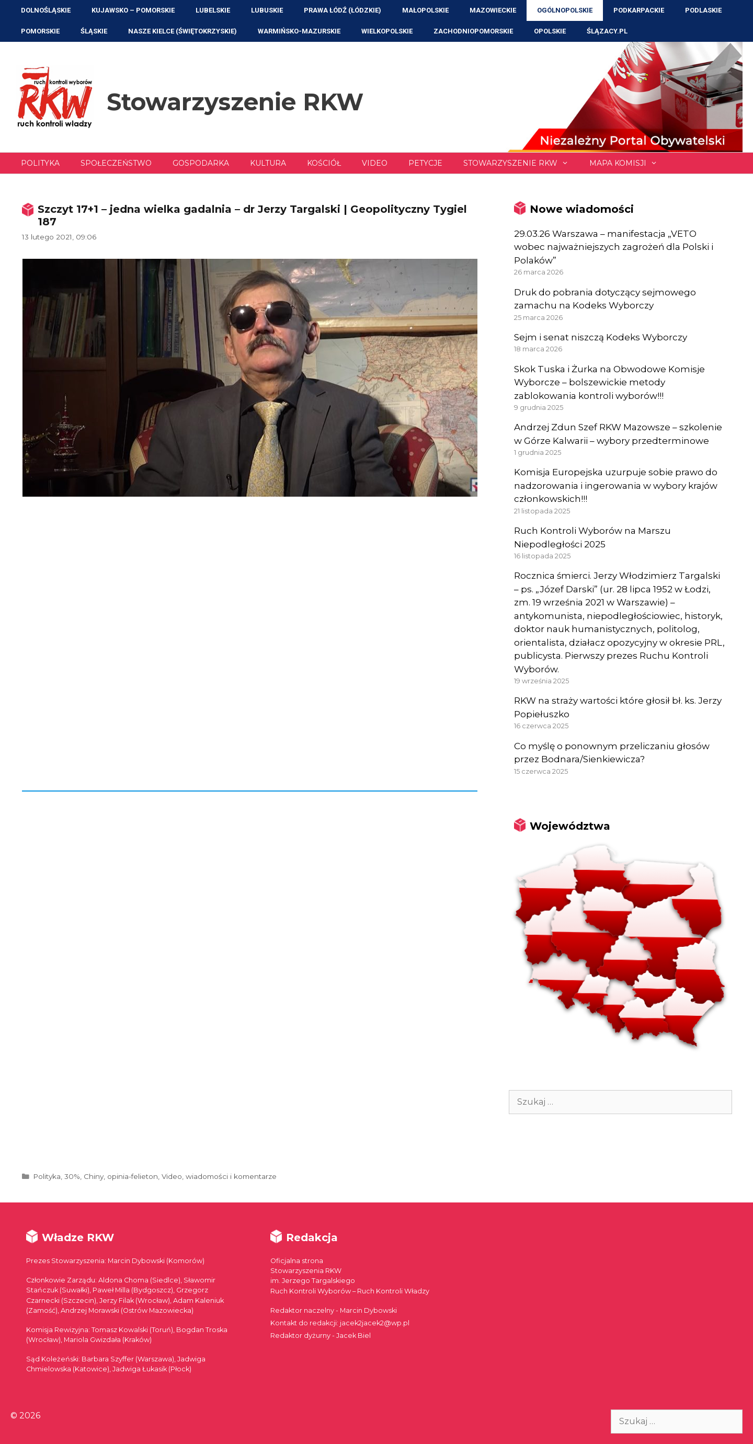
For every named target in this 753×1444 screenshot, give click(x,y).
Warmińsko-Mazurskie (299, 31)
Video (374, 163)
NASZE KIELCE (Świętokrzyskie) (182, 31)
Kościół (324, 163)
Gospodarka (201, 163)
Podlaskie (703, 10)
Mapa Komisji (628, 163)
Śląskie (94, 31)
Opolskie (550, 31)
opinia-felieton (132, 1176)
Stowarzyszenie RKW (235, 101)
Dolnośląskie (46, 10)
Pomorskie (40, 31)
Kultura (268, 163)
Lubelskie (213, 10)
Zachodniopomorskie (473, 31)
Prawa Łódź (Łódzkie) (342, 10)
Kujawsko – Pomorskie (133, 10)
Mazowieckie (493, 10)
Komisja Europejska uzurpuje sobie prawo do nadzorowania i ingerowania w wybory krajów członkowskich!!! (615, 485)
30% (72, 1176)
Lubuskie (267, 10)
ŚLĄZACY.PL (607, 31)
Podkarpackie (638, 10)
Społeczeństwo (116, 163)
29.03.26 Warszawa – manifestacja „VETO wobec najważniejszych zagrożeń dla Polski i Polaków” (613, 247)
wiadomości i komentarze (231, 1176)
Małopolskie (425, 10)
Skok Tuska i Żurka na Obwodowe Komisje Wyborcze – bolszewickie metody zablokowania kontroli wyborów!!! (609, 382)
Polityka (40, 163)
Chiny (94, 1176)
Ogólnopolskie (564, 10)
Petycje (425, 163)
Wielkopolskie (387, 31)
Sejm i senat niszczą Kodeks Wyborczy (600, 337)
